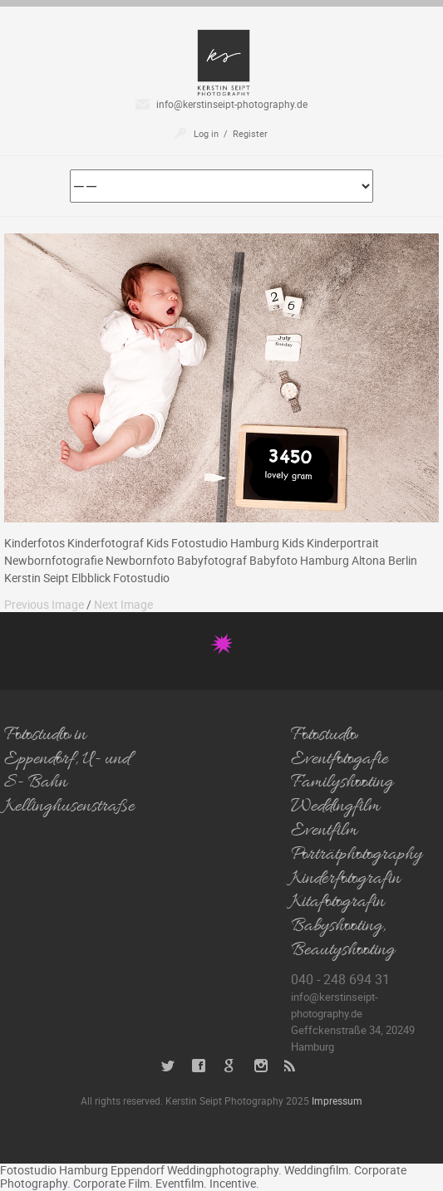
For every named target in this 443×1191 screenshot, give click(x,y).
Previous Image (44, 604)
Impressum (337, 1100)
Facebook (199, 1066)
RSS (291, 1066)
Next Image (123, 604)
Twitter (168, 1066)
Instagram (260, 1066)
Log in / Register (231, 133)
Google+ (230, 1066)
